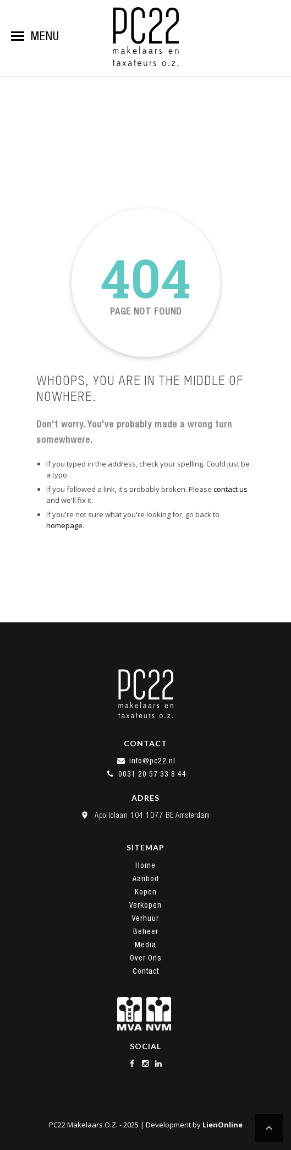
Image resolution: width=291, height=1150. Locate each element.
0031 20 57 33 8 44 (145, 773)
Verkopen (145, 905)
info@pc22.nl (145, 760)
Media (145, 944)
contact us (230, 489)
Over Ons (146, 957)
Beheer (145, 931)
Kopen (146, 891)
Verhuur (145, 918)
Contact (146, 971)
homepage (64, 525)
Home (145, 865)
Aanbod (146, 878)
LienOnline (222, 1125)
